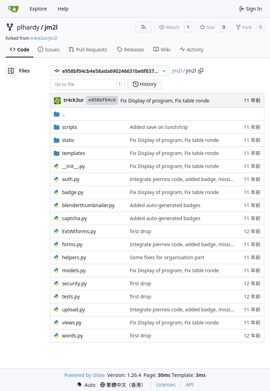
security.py (74, 283)
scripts (69, 127)
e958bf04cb (102, 100)
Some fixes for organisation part (167, 257)
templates (73, 153)
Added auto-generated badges (165, 205)
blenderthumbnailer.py (88, 205)
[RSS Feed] (143, 27)
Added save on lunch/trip (159, 127)
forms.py (72, 244)
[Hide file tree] (11, 71)
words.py (72, 335)
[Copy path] (200, 70)
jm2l (51, 27)
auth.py (70, 179)
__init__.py (73, 166)
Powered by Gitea (84, 375)
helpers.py (74, 257)
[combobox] (87, 84)
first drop (140, 231)
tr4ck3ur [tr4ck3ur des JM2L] (73, 100)
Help (63, 8)
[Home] (13, 8)
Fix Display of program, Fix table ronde (164, 100)
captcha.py (74, 218)
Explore (38, 8)
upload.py (73, 309)
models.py (74, 270)
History (144, 84)
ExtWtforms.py (79, 231)
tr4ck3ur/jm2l (43, 38)
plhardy (28, 27)
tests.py (71, 296)
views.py (71, 322)
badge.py (72, 192)
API (189, 384)
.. (59, 114)
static (68, 140)
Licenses (166, 384)
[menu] (85, 384)
